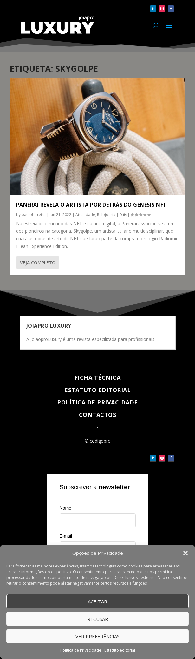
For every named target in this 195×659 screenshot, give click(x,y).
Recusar (97, 619)
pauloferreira (34, 214)
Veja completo (37, 263)
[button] (185, 554)
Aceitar (97, 602)
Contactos (97, 414)
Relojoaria (106, 214)
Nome (65, 508)
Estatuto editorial (119, 651)
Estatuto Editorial (97, 390)
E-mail (66, 536)
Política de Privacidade (80, 651)
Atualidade (85, 214)
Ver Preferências (97, 637)
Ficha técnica (98, 377)
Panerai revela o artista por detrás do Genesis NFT (91, 204)
